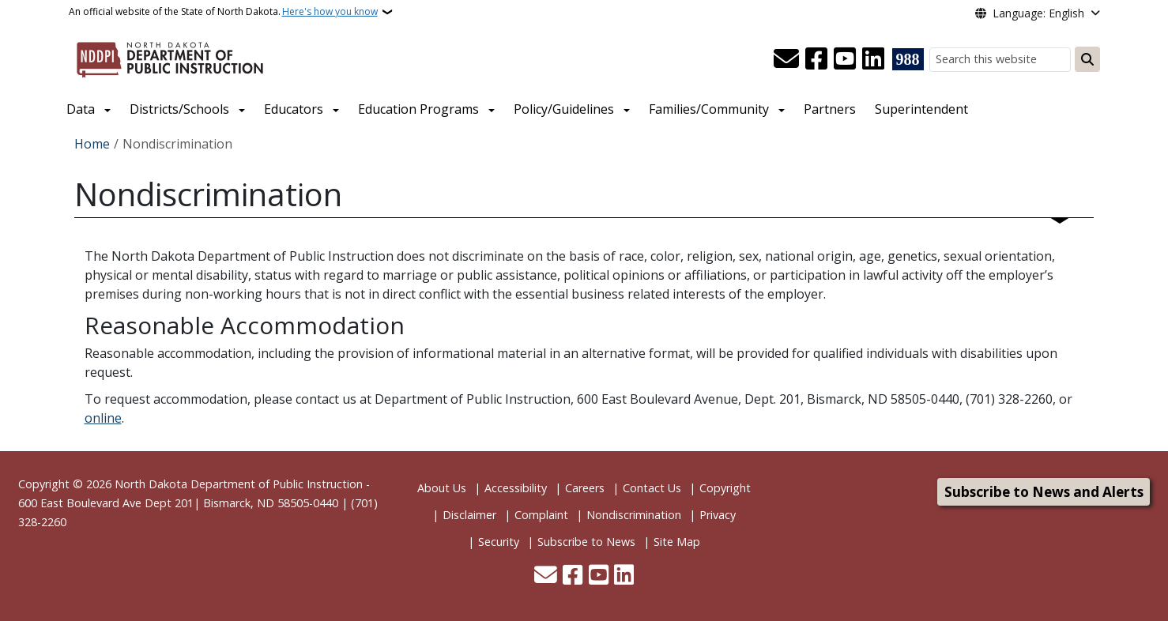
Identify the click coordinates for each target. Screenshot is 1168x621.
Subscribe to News (586, 541)
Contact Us (652, 487)
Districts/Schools (179, 109)
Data (80, 109)
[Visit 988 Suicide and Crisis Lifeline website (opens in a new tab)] (908, 59)
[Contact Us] (786, 59)
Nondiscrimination (633, 514)
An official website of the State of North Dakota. (223, 12)
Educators (293, 109)
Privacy (717, 514)
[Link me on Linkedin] (873, 59)
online (103, 418)
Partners (830, 109)
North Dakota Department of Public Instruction (239, 483)
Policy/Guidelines (564, 109)
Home (92, 143)
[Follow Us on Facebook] (816, 59)
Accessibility (515, 487)
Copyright (725, 487)
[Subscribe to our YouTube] (845, 59)
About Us (441, 487)
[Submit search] (1087, 59)
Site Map (677, 541)
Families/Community (709, 109)
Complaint (541, 514)
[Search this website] (1000, 59)
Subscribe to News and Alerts (1044, 492)
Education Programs (418, 109)
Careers (585, 487)
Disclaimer (469, 514)
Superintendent (921, 109)
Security (498, 541)
